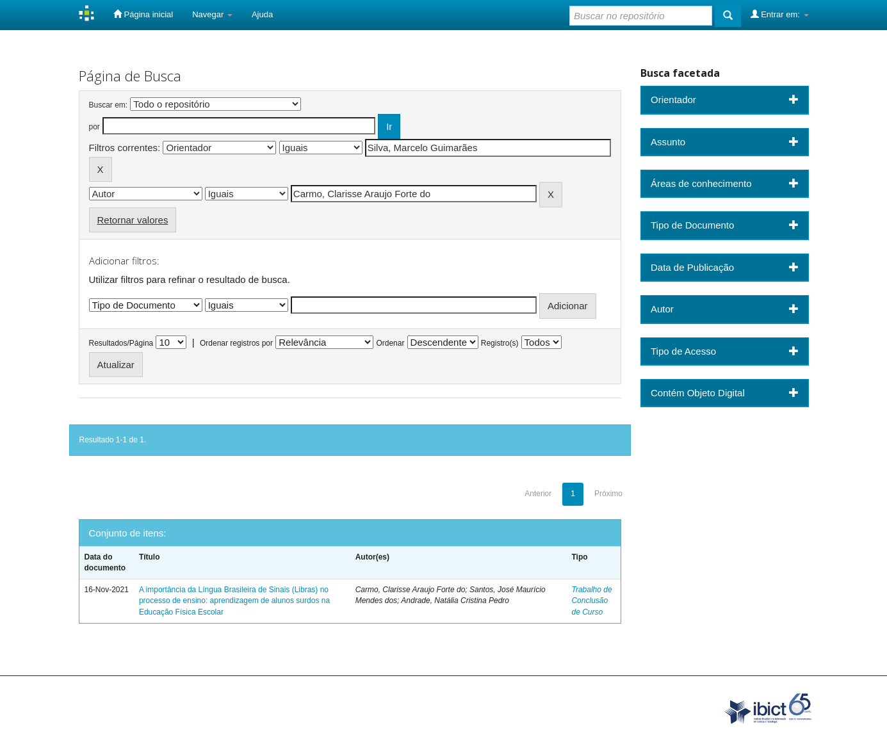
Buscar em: (108, 105)
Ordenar (390, 343)
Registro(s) (500, 343)
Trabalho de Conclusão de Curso (591, 600)
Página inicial (143, 14)
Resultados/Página (121, 343)
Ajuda (262, 14)
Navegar (212, 14)
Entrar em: (780, 14)
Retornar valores (132, 219)
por (94, 126)
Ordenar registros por (236, 343)
